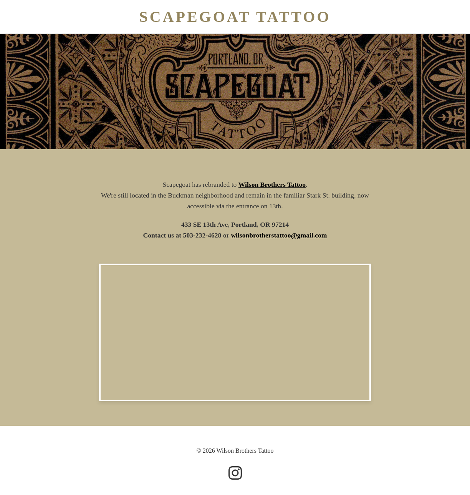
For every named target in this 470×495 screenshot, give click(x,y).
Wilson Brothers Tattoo (272, 184)
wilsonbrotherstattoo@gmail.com (279, 235)
